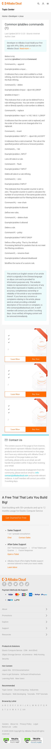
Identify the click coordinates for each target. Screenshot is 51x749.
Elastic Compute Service (12, 650)
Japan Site (6, 670)
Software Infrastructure (31, 674)
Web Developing (19, 694)
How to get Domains (10, 674)
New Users (19, 678)
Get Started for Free (16, 517)
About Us (14, 724)
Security (5, 659)
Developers (6, 694)
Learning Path (8, 678)
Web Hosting (39, 654)
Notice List (6, 727)
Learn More (15, 359)
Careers (5, 724)
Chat (9, 537)
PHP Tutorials (42, 694)
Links (15, 727)
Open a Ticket (13, 554)
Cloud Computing (21, 690)
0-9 (24, 709)
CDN (25, 650)
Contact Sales (24, 537)
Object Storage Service (11, 654)
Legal (35, 724)
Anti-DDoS (33, 650)
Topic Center (7, 690)
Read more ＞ (25, 48)
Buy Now (35, 359)
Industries (34, 690)
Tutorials (31, 694)
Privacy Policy (26, 724)
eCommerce (27, 654)
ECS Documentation (20, 670)
